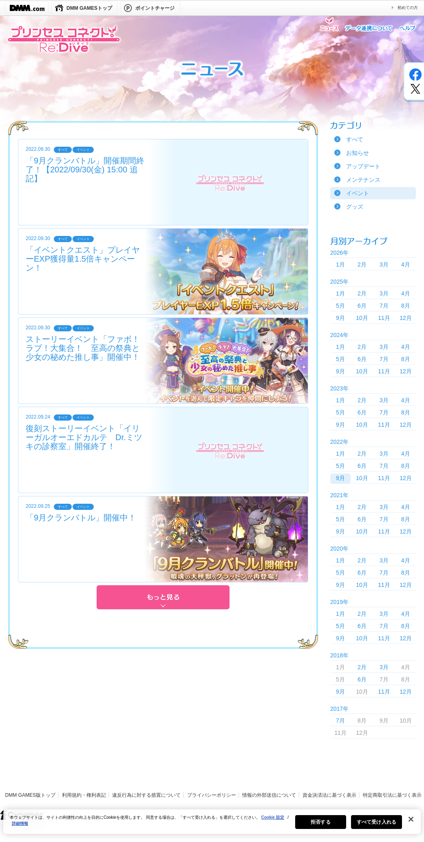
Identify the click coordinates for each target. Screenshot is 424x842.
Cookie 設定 (272, 820)
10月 (362, 318)
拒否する (320, 825)
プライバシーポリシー (211, 795)
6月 (362, 305)
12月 (406, 318)
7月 (384, 305)
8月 (405, 305)
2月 (362, 264)
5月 (340, 305)
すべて (354, 139)
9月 (340, 318)
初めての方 (408, 7)
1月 (340, 264)
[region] (212, 825)
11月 (384, 318)
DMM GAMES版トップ (30, 795)
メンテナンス (363, 179)
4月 (405, 264)
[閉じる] (411, 822)
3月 (384, 264)
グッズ (354, 206)
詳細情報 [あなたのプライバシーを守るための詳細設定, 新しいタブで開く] (20, 826)
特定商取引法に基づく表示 (392, 795)
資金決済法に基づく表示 (329, 795)
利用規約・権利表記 (84, 795)
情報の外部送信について (269, 795)
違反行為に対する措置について (146, 795)
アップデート (363, 166)
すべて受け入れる (376, 825)
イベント (357, 193)
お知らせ (357, 153)
